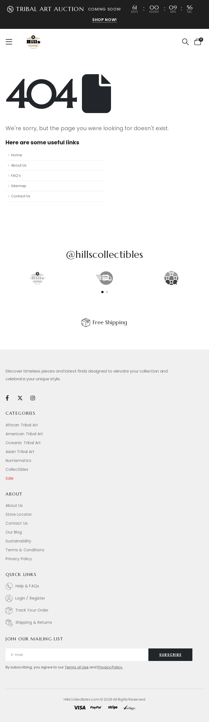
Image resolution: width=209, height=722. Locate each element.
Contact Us (20, 196)
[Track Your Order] (104, 610)
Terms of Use (77, 667)
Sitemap (18, 185)
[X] (20, 398)
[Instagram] (33, 398)
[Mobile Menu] (11, 42)
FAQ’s (16, 175)
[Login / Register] (104, 598)
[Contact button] (170, 654)
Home (16, 155)
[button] (185, 42)
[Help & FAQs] (104, 586)
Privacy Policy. (110, 667)
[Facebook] (7, 398)
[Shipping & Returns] (104, 623)
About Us (19, 165)
